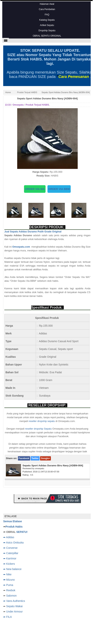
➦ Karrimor (9, 558)
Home (8, 92)
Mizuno (10, 579)
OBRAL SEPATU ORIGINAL (47, 36)
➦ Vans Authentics (14, 600)
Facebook (24, 458)
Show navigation (5, 40)
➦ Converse (10, 547)
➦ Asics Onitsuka (13, 542)
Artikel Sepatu (47, 25)
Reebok (10, 590)
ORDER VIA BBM (59, 189)
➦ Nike (7, 574)
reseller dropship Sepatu (38, 428)
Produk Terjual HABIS (27, 92)
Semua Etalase (12, 521)
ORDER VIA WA (35, 189)
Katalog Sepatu (47, 20)
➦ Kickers (9, 563)
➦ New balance (12, 569)
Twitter (35, 458)
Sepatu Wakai (14, 606)
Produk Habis (13, 526)
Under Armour (14, 611)
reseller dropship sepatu (42, 421)
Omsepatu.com (21, 246)
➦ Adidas (8, 537)
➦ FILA (7, 616)
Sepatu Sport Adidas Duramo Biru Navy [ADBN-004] (47, 98)
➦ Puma (8, 585)
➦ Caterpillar (10, 553)
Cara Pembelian (47, 9)
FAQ (47, 14)
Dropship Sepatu (47, 30)
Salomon (11, 595)
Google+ (45, 458)
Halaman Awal (47, 4)
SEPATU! (21, 531)
